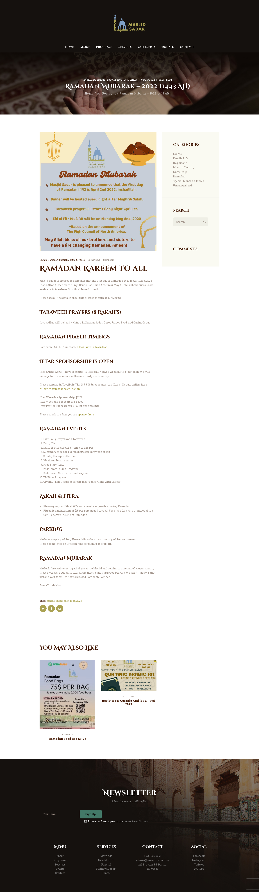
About (60, 856)
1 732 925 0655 (152, 856)
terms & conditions (136, 821)
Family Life (180, 158)
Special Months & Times (122, 79)
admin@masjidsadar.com (152, 860)
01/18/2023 (67, 734)
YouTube (199, 868)
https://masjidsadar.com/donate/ (61, 389)
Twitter (199, 864)
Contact (60, 873)
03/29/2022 (148, 79)
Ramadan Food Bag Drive (67, 739)
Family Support (106, 868)
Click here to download (92, 347)
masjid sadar (54, 600)
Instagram (199, 860)
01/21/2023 (128, 696)
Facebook (199, 856)
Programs (60, 860)
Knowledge (180, 172)
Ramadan (99, 79)
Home (89, 93)
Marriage (106, 856)
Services (60, 864)
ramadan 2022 (73, 600)
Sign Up (90, 814)
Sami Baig (165, 79)
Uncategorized (182, 185)
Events (87, 79)
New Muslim (106, 860)
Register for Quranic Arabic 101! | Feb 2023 (128, 702)
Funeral (106, 864)
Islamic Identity (183, 167)
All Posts (103, 93)
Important (180, 163)
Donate (106, 873)
